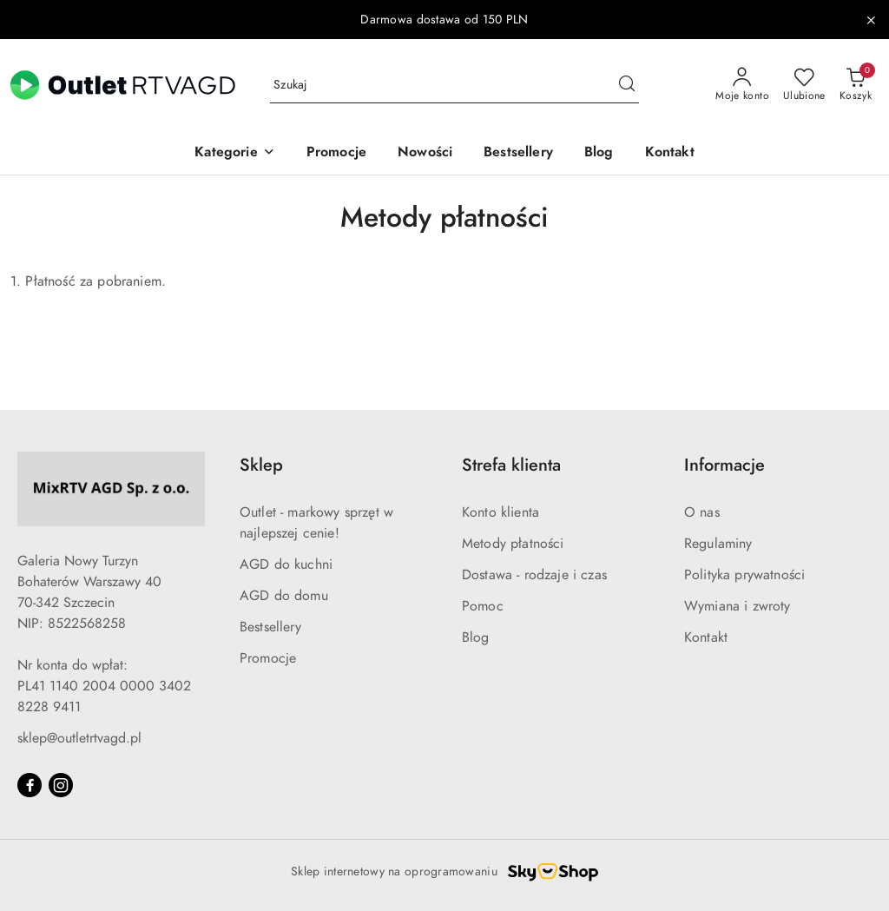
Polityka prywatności (744, 574)
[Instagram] (61, 785)
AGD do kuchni (286, 564)
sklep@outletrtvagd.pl (79, 738)
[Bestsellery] (518, 153)
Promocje (268, 658)
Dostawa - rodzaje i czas (534, 574)
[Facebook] (29, 785)
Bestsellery (270, 627)
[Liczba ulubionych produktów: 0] (804, 85)
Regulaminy (718, 543)
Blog (476, 637)
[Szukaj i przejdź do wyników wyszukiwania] (627, 85)
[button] (234, 153)
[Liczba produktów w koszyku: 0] (856, 85)
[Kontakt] (669, 153)
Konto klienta (500, 512)
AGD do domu (284, 595)
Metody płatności (513, 543)
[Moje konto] (742, 85)
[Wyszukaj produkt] (454, 85)
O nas (702, 512)
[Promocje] (336, 153)
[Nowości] (425, 153)
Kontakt (706, 637)
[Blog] (599, 153)
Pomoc (483, 606)
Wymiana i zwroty (737, 606)
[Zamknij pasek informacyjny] (871, 20)
